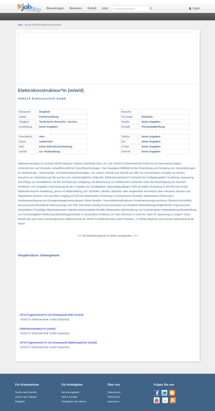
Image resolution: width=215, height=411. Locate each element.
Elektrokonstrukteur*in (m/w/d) (38, 328)
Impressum (113, 401)
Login (195, 8)
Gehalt (92, 8)
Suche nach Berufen (26, 392)
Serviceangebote (70, 392)
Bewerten (75, 8)
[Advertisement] (107, 58)
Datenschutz (114, 392)
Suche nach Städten (26, 396)
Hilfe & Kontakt (69, 396)
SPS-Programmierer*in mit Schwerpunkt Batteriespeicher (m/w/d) (58, 342)
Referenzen (114, 396)
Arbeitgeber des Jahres (73, 401)
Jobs (105, 8)
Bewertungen (55, 8)
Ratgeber (20, 401)
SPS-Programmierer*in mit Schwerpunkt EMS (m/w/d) (51, 314)
